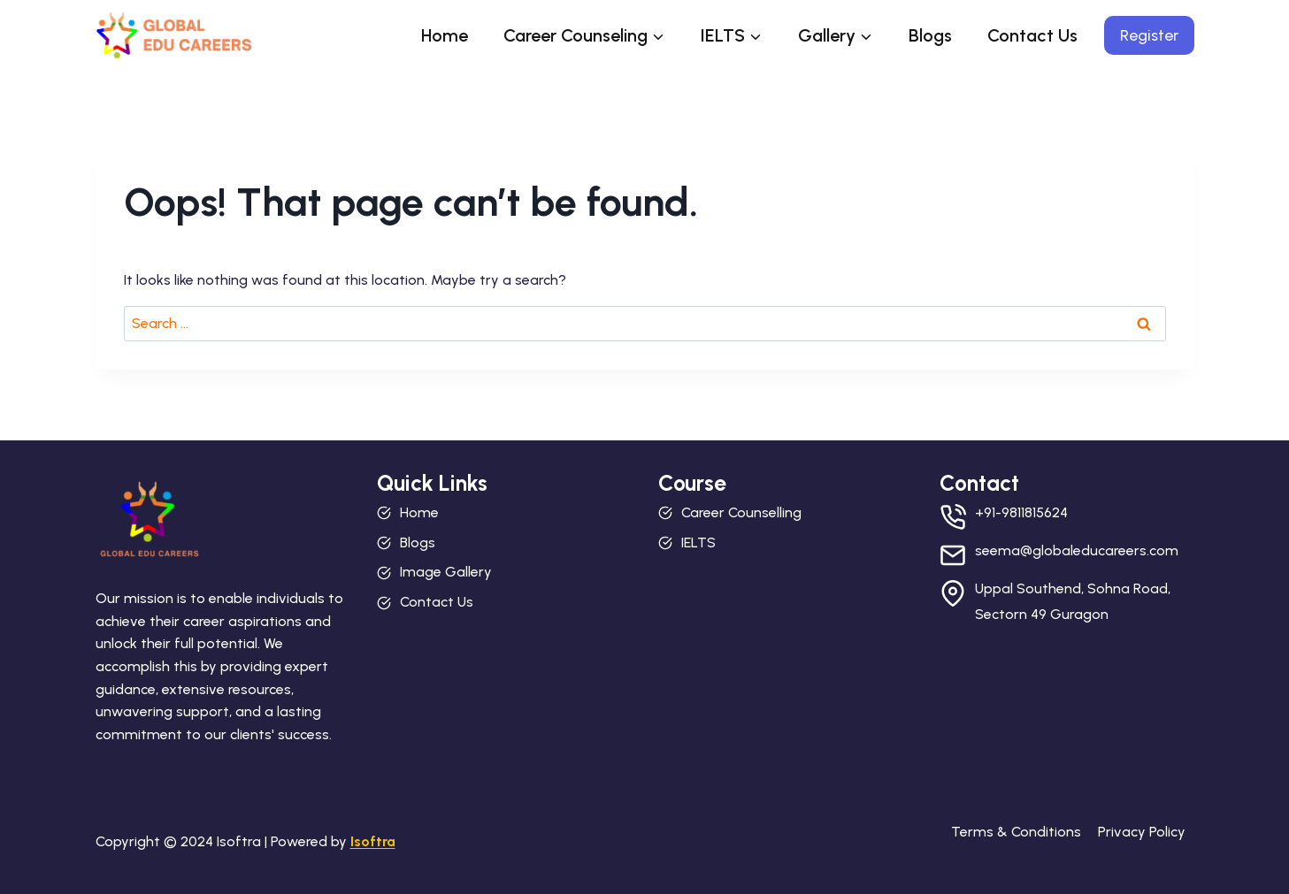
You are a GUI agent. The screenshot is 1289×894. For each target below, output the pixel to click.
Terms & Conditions (1016, 831)
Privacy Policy (1141, 831)
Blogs (930, 35)
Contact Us (1032, 35)
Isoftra (372, 841)
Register (1149, 35)
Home (444, 35)
